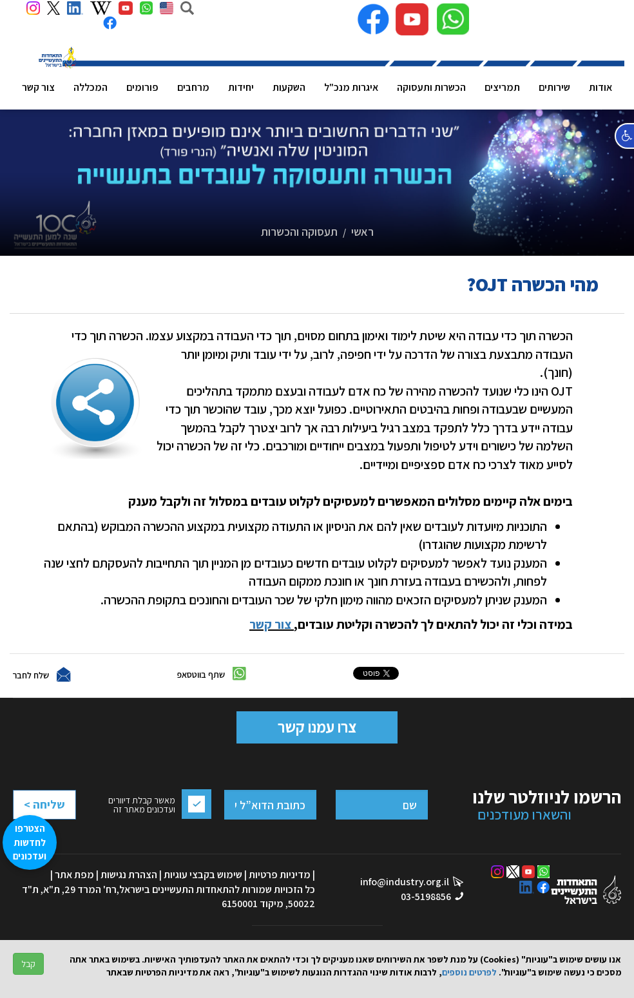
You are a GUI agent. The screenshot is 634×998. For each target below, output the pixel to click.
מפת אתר (74, 874)
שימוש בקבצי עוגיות (203, 874)
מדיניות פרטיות (280, 874)
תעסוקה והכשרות (299, 231)
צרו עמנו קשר (317, 726)
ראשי (362, 231)
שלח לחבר (30, 675)
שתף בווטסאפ (201, 674)
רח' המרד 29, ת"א (80, 889)
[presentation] (64, 836)
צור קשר (270, 624)
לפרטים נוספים (469, 972)
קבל (28, 964)
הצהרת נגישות (129, 874)
